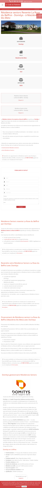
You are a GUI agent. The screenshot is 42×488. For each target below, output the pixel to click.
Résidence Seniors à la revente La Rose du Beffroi (14, 119)
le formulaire (14, 365)
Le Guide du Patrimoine (13, 4)
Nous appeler (39, 14)
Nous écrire (39, 17)
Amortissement (24, 241)
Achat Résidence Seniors (8, 150)
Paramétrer (18, 486)
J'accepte (24, 486)
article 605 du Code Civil (10, 239)
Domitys (36, 119)
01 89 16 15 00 (17, 1)
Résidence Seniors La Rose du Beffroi (10, 230)
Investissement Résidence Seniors (10, 147)
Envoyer (21, 207)
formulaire (19, 253)
